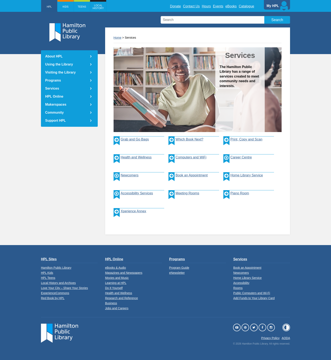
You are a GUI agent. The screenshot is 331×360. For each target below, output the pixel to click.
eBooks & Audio (115, 267)
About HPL (54, 56)
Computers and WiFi (187, 161)
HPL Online (54, 96)
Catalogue (246, 6)
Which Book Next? (185, 144)
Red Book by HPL (52, 298)
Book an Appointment (188, 179)
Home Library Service (243, 179)
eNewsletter (177, 272)
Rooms (238, 288)
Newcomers (129, 175)
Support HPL (55, 120)
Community (54, 112)
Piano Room (236, 197)
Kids (68, 6)
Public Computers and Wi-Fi (251, 293)
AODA (286, 338)
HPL (50, 6)
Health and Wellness (133, 161)
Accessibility (241, 283)
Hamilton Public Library (56, 267)
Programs (53, 80)
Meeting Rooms (183, 197)
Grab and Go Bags (131, 144)
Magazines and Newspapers (123, 272)
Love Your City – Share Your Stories (64, 288)
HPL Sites (49, 259)
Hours (206, 6)
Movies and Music (117, 278)
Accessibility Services (137, 193)
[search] (225, 20)
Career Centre (241, 157)
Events (218, 6)
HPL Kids (47, 272)
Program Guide (179, 267)
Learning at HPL (115, 283)
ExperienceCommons (55, 293)
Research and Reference (121, 298)
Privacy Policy (270, 338)
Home (117, 37)
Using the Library (59, 64)
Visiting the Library (60, 72)
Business (111, 303)
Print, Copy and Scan (242, 144)
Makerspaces (55, 104)
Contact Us (191, 6)
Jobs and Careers (117, 308)
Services (52, 88)
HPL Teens (48, 278)
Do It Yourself (114, 288)
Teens (86, 6)
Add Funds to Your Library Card (254, 298)
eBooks (231, 6)
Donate (175, 6)
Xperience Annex (130, 215)
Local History (104, 7)
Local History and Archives (58, 283)
